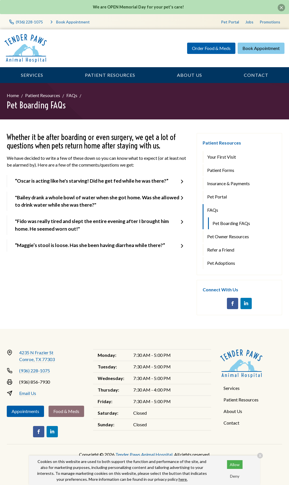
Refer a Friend (220, 249)
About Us (189, 75)
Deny (234, 476)
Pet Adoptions (221, 263)
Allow (235, 464)
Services (32, 75)
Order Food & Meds (211, 48)
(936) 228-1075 (34, 370)
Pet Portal (230, 21)
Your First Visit (221, 157)
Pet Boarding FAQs (231, 223)
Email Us (27, 393)
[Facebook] (232, 303)
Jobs (249, 21)
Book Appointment (261, 48)
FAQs (71, 95)
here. (183, 479)
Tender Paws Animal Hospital (143, 454)
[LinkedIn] (246, 303)
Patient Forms (220, 170)
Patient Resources (110, 75)
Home (13, 95)
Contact (256, 75)
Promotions (270, 21)
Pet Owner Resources (228, 236)
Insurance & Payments (228, 183)
